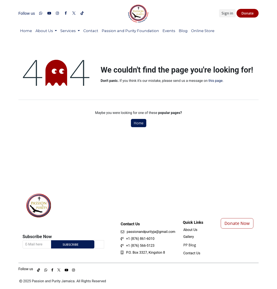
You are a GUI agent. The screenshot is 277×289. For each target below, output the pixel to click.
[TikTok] (82, 13)
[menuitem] (26, 31)
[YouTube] (49, 13)
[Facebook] (65, 13)
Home (138, 123)
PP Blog (189, 245)
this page (215, 81)
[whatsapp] (41, 13)
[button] (72, 244)
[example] (52, 270)
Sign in (227, 13)
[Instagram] (57, 13)
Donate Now (237, 223)
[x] (74, 13)
